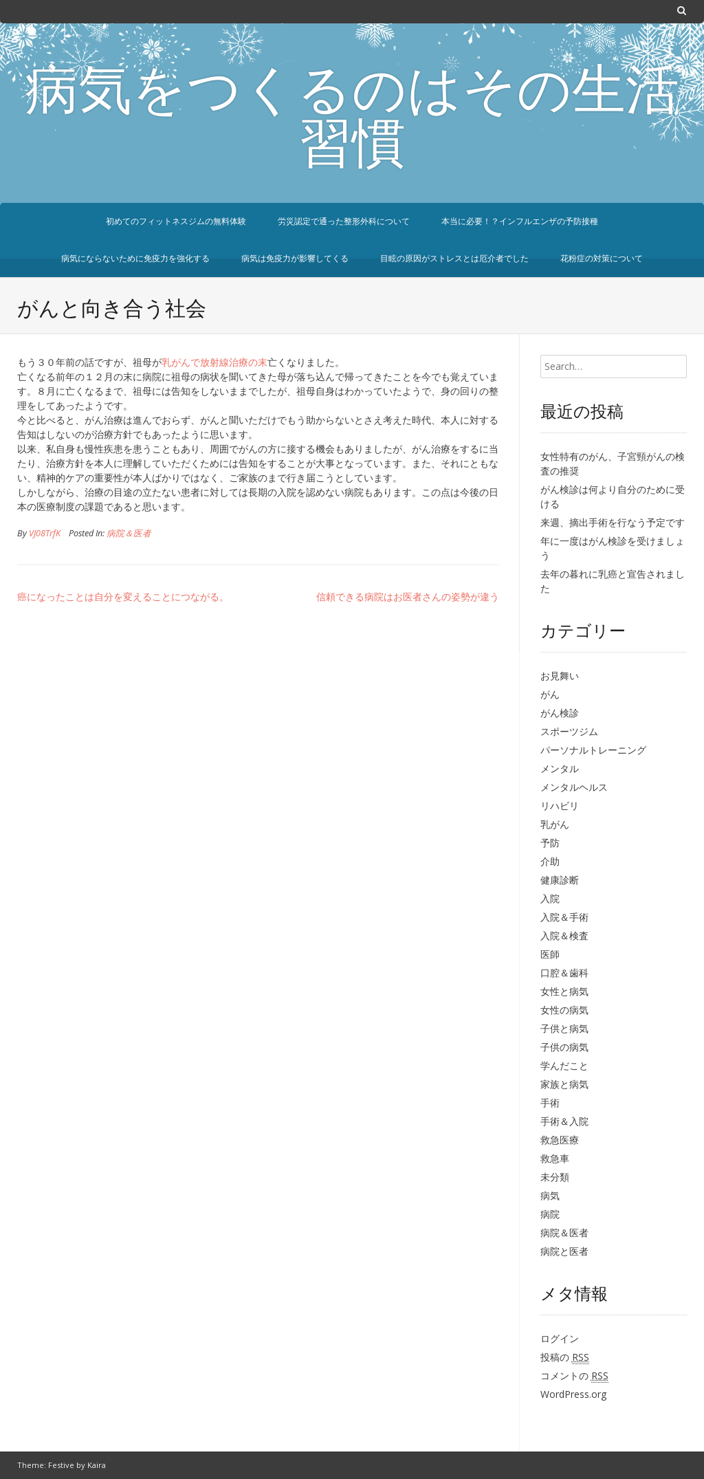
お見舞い (559, 675)
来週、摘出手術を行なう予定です (612, 522)
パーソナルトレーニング (593, 749)
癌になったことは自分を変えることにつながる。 (123, 596)
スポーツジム (569, 731)
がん (550, 694)
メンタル (559, 768)
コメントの (574, 1376)
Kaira (96, 1465)
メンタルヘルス (574, 786)
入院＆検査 (564, 935)
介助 (550, 861)
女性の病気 (564, 1009)
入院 (550, 898)
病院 (550, 1213)
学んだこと (564, 1065)
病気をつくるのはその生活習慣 (352, 121)
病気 (550, 1195)
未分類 (554, 1176)
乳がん (554, 824)
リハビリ (559, 805)
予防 (550, 842)
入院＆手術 (564, 916)
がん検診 (559, 712)
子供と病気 (564, 1028)
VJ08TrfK (44, 533)
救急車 (554, 1158)
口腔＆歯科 (564, 972)
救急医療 (559, 1139)
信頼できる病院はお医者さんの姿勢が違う (407, 596)
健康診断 (559, 879)
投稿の (564, 1357)
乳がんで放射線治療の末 (214, 362)
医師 (550, 954)
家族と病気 (564, 1084)
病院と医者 (564, 1251)
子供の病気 (564, 1046)
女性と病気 (564, 991)
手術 (550, 1102)
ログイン (559, 1338)
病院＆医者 (129, 533)
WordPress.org (573, 1394)
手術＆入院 (564, 1121)
